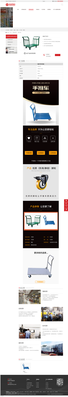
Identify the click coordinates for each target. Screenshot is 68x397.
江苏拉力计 (44, 391)
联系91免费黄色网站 (49, 388)
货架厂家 (18, 391)
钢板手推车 (19, 32)
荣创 (34, 391)
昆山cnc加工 (22, 391)
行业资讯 (37, 385)
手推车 (24, 371)
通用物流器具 (31, 9)
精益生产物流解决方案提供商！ (11, 1)
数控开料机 (37, 391)
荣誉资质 (47, 384)
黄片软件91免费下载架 (30, 385)
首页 (18, 9)
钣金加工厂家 (52, 391)
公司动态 (37, 384)
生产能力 (47, 385)
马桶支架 (37, 9)
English (44, 1)
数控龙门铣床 (27, 391)
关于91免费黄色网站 (57, 9)
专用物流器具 (23, 9)
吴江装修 (56, 391)
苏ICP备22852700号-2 (23, 394)
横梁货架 (31, 391)
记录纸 (48, 391)
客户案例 (43, 9)
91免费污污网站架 (29, 384)
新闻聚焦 (49, 9)
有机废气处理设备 (13, 391)
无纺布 (41, 391)
